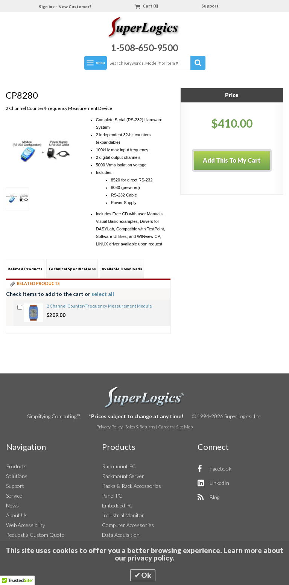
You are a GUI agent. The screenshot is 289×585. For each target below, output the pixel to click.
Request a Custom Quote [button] (35, 535)
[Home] (144, 28)
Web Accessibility (25, 525)
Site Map (184, 427)
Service (14, 495)
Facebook (220, 468)
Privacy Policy (109, 427)
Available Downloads (122, 269)
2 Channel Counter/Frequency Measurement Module (99, 305)
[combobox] (156, 63)
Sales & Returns (140, 427)
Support (210, 5)
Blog (214, 497)
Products (16, 466)
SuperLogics (144, 397)
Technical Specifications (72, 269)
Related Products (25, 269)
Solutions (16, 476)
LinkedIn (219, 483)
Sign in (46, 6)
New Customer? (74, 6)
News (12, 505)
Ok (146, 575)
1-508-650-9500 (144, 47)
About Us (16, 515)
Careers (165, 427)
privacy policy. (151, 558)
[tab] (25, 268)
